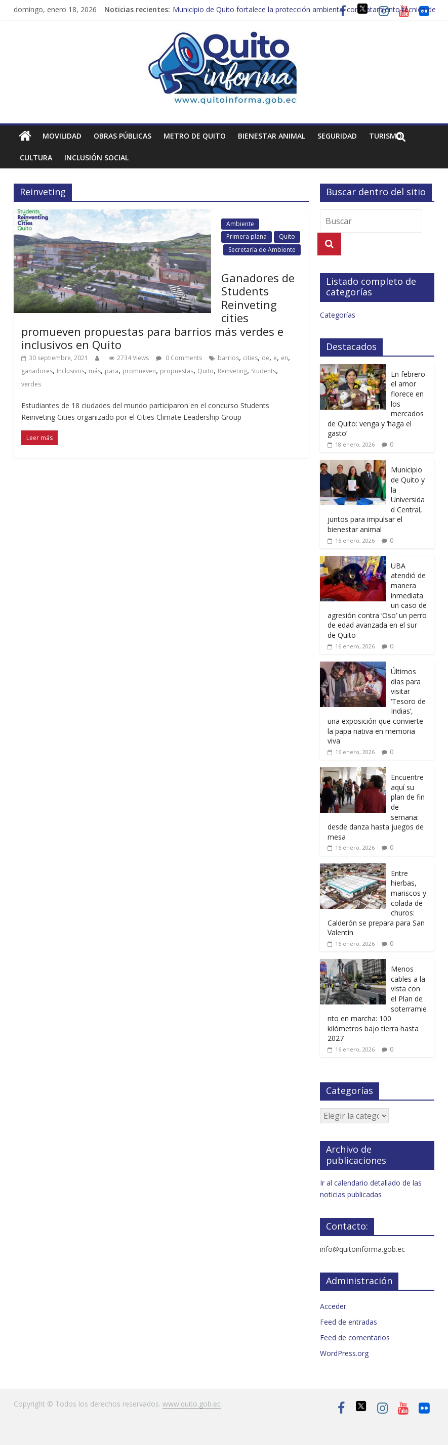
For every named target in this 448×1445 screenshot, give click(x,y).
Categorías (337, 315)
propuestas (176, 371)
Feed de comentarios (355, 1337)
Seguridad (337, 136)
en (284, 358)
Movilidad (62, 136)
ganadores (37, 371)
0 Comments (179, 358)
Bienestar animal (271, 136)
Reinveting (232, 371)
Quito (287, 236)
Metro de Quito (195, 136)
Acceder (333, 1306)
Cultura (36, 157)
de (265, 358)
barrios (228, 358)
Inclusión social (96, 157)
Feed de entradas (348, 1322)
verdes (31, 384)
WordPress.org (344, 1353)
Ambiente (240, 224)
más (95, 371)
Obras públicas (122, 136)
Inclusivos (71, 371)
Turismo (385, 136)
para (111, 371)
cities (250, 358)
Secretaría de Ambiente (262, 249)
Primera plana (246, 236)
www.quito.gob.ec (191, 1404)
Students (263, 371)
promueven (139, 371)
